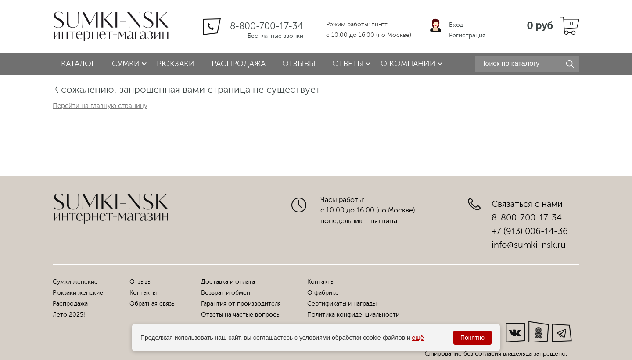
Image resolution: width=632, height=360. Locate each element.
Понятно (472, 337)
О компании (408, 63)
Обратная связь (152, 303)
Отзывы (299, 63)
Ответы (348, 63)
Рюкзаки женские (78, 292)
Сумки (126, 63)
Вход (456, 25)
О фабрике (323, 292)
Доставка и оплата (228, 281)
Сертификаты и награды (342, 303)
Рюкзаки (176, 63)
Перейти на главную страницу (100, 106)
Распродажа (239, 63)
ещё (418, 337)
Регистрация (467, 35)
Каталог (78, 63)
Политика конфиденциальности (353, 314)
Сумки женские (75, 281)
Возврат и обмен (225, 292)
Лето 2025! (69, 314)
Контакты (143, 292)
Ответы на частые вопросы (240, 314)
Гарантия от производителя (241, 303)
